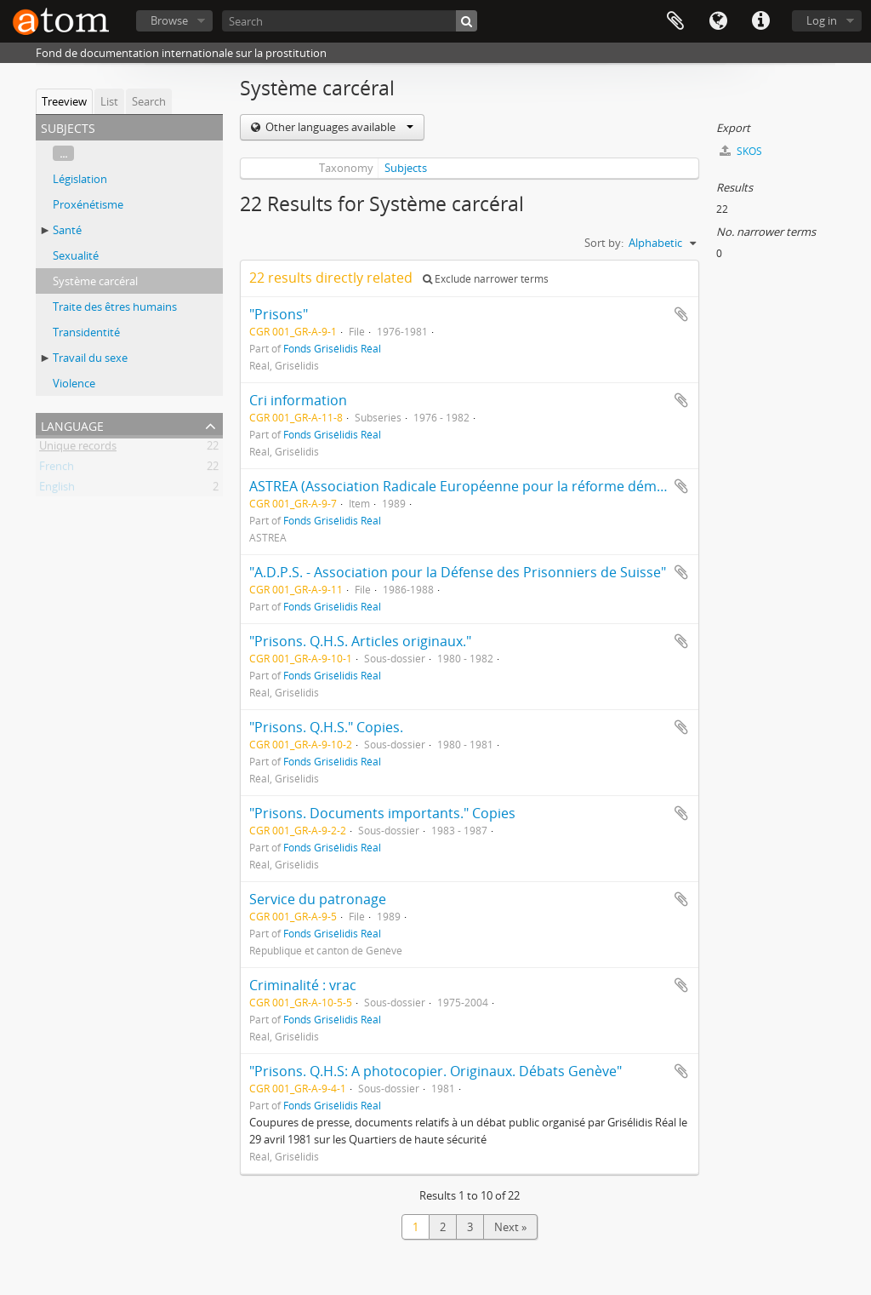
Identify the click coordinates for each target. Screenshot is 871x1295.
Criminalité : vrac (302, 985)
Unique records (78, 448)
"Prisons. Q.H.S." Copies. (326, 727)
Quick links (760, 21)
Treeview (64, 101)
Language (718, 21)
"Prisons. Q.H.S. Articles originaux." (360, 641)
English (57, 489)
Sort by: (603, 242)
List (109, 101)
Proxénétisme (88, 204)
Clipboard (675, 21)
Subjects (405, 167)
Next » (510, 1227)
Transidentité (86, 332)
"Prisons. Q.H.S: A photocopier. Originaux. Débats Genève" (435, 1071)
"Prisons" (278, 314)
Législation (80, 178)
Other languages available (338, 127)
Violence (74, 383)
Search (149, 101)
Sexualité (76, 255)
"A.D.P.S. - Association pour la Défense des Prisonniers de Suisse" (457, 572)
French (56, 469)
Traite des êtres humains (115, 306)
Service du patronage (317, 899)
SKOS (741, 151)
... (63, 153)
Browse (169, 20)
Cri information (298, 400)
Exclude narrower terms (486, 279)
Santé (67, 230)
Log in (821, 20)
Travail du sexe (90, 357)
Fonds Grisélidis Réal (332, 348)
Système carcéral (95, 281)
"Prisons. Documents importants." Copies (382, 813)
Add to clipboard (681, 314)
